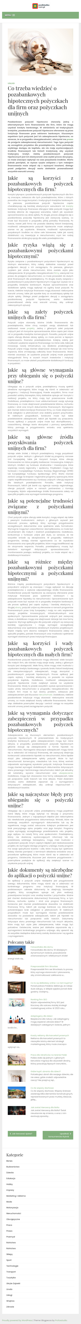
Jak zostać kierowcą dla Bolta (45, 1107)
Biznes (9, 1161)
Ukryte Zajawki (13, 1283)
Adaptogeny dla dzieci (42, 1016)
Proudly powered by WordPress (17, 1320)
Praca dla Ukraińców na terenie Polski (49, 1055)
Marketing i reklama (16, 1196)
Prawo (9, 1231)
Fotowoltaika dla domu (42, 947)
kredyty (69, 206)
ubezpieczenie (66, 773)
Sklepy (9, 1254)
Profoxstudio (61, 1320)
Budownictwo (12, 1166)
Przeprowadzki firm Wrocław (44, 966)
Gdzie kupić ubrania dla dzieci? (46, 1071)
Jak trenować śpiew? (22, 1133)
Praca (9, 1225)
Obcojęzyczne (13, 1219)
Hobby (9, 1184)
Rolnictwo (11, 1242)
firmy (56, 273)
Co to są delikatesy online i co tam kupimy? (52, 983)
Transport (11, 1271)
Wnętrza (10, 1301)
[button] (40, 15)
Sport (9, 1260)
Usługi (11, 83)
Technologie (12, 1266)
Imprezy (10, 1190)
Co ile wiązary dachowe (42, 1088)
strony (18, 607)
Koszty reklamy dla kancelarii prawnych (50, 1035)
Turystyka (11, 1277)
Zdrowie (10, 1306)
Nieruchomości (13, 1213)
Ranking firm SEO (39, 999)
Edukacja (10, 1178)
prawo (70, 139)
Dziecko (10, 1172)
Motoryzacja (12, 1207)
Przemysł (10, 1236)
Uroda (9, 1289)
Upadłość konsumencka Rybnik (58, 1135)
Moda (9, 1201)
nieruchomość (45, 694)
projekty (31, 328)
